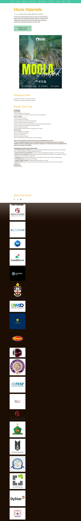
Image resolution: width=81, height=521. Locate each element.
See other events (23, 29)
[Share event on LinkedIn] (20, 199)
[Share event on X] (17, 199)
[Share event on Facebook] (14, 199)
